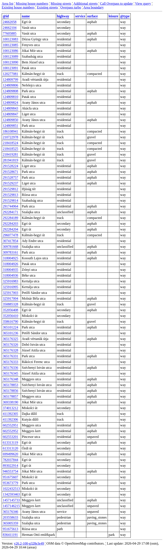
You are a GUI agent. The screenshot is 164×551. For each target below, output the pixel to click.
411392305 (10, 413)
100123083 (10, 39)
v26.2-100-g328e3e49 (29, 543)
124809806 (10, 85)
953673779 (10, 483)
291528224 (10, 166)
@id (6, 16)
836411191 (10, 534)
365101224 (10, 327)
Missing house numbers (32, 3)
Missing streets (61, 3)
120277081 (10, 74)
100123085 (10, 45)
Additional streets (85, 3)
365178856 (10, 390)
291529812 (10, 189)
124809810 (10, 97)
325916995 (10, 287)
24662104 (9, 27)
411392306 (10, 419)
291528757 (10, 177)
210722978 (10, 137)
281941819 (10, 160)
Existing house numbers (18, 7)
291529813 (10, 195)
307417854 (10, 241)
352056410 (10, 316)
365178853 (10, 385)
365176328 (10, 350)
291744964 (10, 206)
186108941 (10, 131)
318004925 (10, 258)
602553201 (10, 437)
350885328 (10, 304)
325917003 (10, 292)
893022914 (10, 465)
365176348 (10, 379)
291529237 (10, 183)
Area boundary (93, 7)
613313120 (10, 448)
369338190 (10, 402)
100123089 (10, 56)
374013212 (10, 408)
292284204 (10, 229)
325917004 (10, 298)
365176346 (10, 511)
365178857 (10, 396)
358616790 (10, 321)
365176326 (10, 344)
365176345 (10, 373)
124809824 (10, 102)
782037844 (10, 460)
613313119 (10, 442)
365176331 (10, 356)
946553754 (10, 471)
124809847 (10, 114)
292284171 (10, 212)
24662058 (9, 22)
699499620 (10, 454)
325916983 (10, 281)
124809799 (10, 79)
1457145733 (11, 500)
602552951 (10, 425)
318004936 (10, 275)
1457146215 (11, 506)
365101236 (10, 333)
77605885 (9, 33)
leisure (113, 16)
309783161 (10, 252)
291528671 (10, 171)
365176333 (10, 362)
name (26, 16)
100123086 (10, 50)
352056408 (10, 310)
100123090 (10, 62)
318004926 (10, 264)
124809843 (10, 108)
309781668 (10, 246)
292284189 (10, 218)
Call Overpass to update (116, 3)
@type (125, 16)
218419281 (10, 154)
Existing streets (47, 7)
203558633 (10, 517)
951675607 (10, 477)
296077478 (10, 235)
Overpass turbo (70, 7)
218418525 (10, 148)
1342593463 (11, 494)
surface (92, 16)
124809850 (10, 120)
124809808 (10, 91)
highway (63, 16)
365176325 (10, 339)
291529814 (10, 200)
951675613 (10, 529)
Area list (7, 3)
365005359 (10, 523)
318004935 (10, 269)
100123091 (10, 68)
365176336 (10, 367)
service (80, 16)
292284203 (10, 223)
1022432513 (11, 488)
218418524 (10, 143)
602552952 (10, 431)
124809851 (10, 125)
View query (143, 3)
